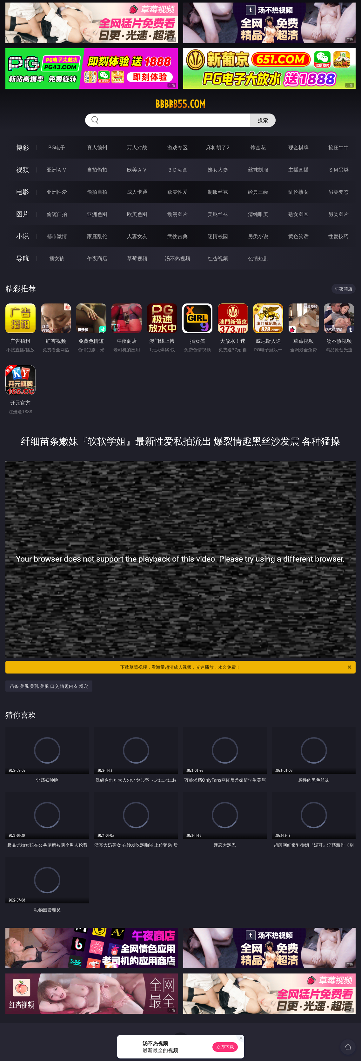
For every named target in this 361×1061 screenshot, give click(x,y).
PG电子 (56, 147)
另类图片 (338, 214)
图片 (22, 214)
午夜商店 (97, 258)
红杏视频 (218, 258)
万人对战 (137, 147)
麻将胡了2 (217, 147)
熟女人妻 (218, 169)
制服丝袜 (218, 191)
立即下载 (225, 1047)
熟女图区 (298, 214)
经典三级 (258, 191)
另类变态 (338, 191)
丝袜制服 (258, 169)
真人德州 (97, 147)
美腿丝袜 (218, 214)
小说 (22, 236)
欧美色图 (137, 214)
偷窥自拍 (57, 214)
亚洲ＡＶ (57, 169)
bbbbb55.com (180, 104)
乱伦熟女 (298, 191)
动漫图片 (177, 214)
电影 (22, 191)
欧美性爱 (177, 191)
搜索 (263, 120)
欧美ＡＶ (137, 169)
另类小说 (258, 236)
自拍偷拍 (97, 169)
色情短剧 (258, 258)
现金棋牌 (298, 147)
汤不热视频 (177, 258)
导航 (22, 258)
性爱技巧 (338, 236)
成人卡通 (137, 191)
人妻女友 (137, 236)
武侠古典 (177, 236)
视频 (22, 169)
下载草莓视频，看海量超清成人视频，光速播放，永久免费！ (236, 667)
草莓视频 (137, 258)
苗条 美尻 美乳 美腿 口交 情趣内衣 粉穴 (49, 686)
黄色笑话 (298, 236)
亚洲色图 (97, 214)
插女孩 (56, 258)
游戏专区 (177, 147)
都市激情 (57, 236)
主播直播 (298, 169)
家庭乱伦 (97, 236)
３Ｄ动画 (177, 169)
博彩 (22, 147)
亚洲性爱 (57, 191)
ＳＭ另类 (338, 169)
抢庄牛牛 (338, 147)
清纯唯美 (258, 214)
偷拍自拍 (97, 191)
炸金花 (258, 147)
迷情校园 (218, 236)
